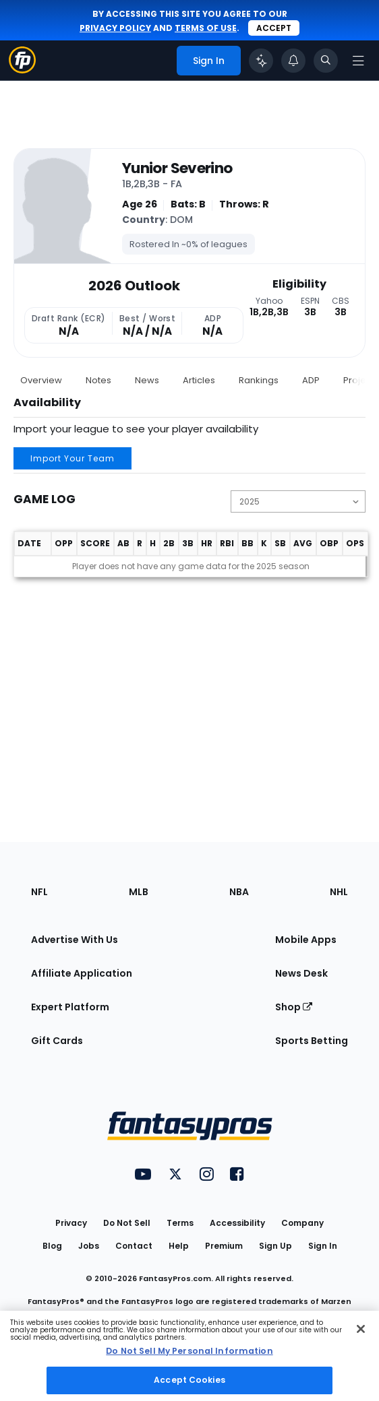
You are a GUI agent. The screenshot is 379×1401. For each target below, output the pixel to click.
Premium (224, 1245)
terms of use (206, 28)
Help (179, 1245)
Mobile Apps (306, 939)
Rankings (259, 380)
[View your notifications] (293, 60)
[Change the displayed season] (298, 501)
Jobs (88, 1245)
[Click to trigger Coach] (261, 60)
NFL (39, 892)
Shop (293, 1007)
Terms (180, 1223)
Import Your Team (72, 458)
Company (302, 1223)
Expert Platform (70, 1007)
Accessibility (237, 1223)
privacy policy (115, 28)
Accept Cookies (189, 1380)
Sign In (322, 1245)
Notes (98, 380)
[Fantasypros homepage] (22, 70)
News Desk (301, 973)
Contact (133, 1245)
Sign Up (275, 1245)
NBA (239, 892)
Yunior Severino (177, 168)
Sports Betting (311, 1040)
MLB (138, 892)
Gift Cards (57, 1040)
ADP (311, 380)
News (147, 380)
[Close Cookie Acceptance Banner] (360, 1328)
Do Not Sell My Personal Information (189, 1351)
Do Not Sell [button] (126, 1223)
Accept (273, 28)
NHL (339, 892)
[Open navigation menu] (358, 60)
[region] (189, 1356)
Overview (41, 380)
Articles (199, 380)
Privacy (71, 1223)
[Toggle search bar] (326, 60)
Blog (52, 1245)
